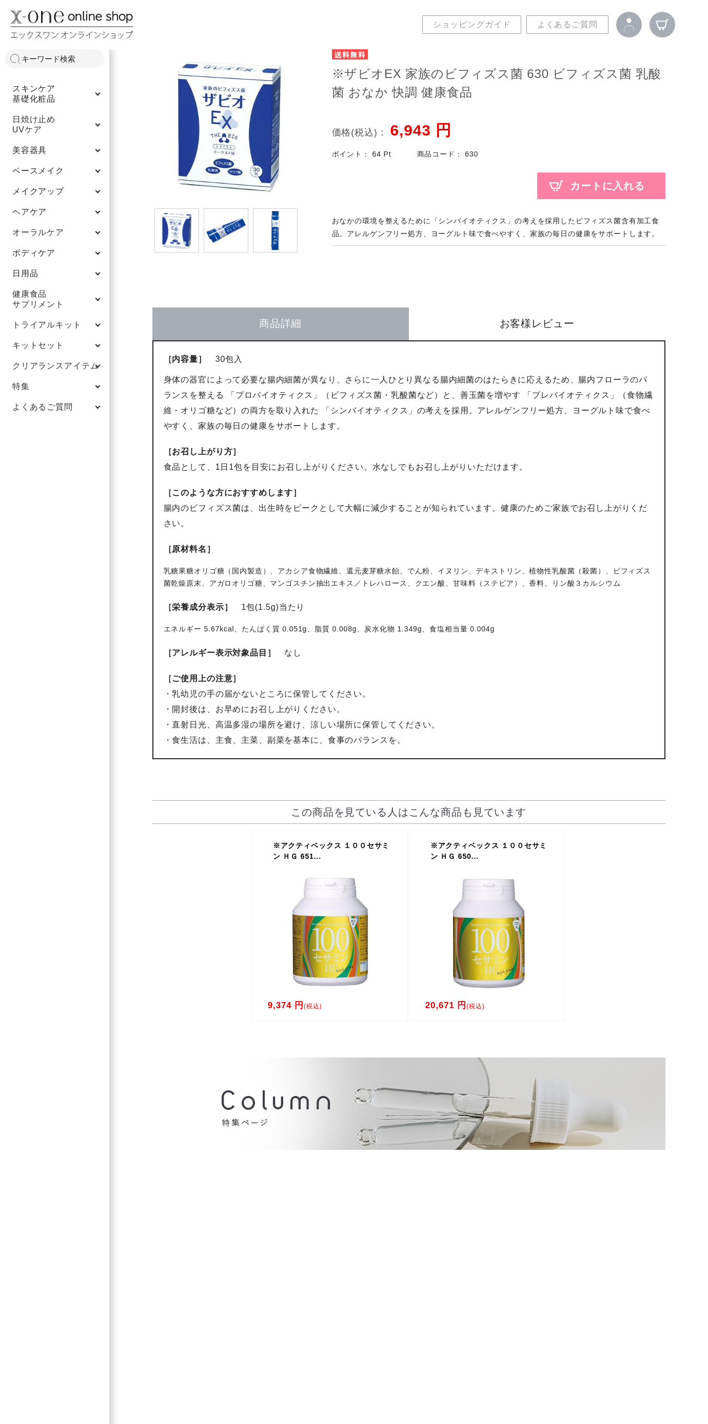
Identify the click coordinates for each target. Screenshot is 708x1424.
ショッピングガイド (472, 24)
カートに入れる (607, 185)
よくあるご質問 (567, 24)
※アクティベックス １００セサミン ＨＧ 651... (331, 850)
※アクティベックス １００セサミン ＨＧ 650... (488, 850)
